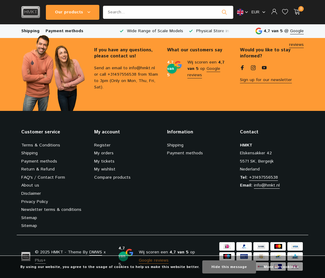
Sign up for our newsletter (266, 80)
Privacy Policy (34, 202)
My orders (104, 153)
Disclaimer (31, 193)
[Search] (168, 12)
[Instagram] (253, 68)
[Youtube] (264, 68)
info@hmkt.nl (267, 185)
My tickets (104, 161)
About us (30, 185)
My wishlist (104, 169)
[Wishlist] (285, 12)
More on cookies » (281, 266)
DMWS (95, 252)
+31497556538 (263, 177)
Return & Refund (38, 169)
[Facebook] (242, 68)
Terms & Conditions (40, 145)
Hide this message (229, 266)
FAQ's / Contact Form (43, 177)
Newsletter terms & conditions (51, 210)
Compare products (112, 177)
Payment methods (64, 31)
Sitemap (29, 218)
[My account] (274, 12)
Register (102, 145)
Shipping (30, 31)
